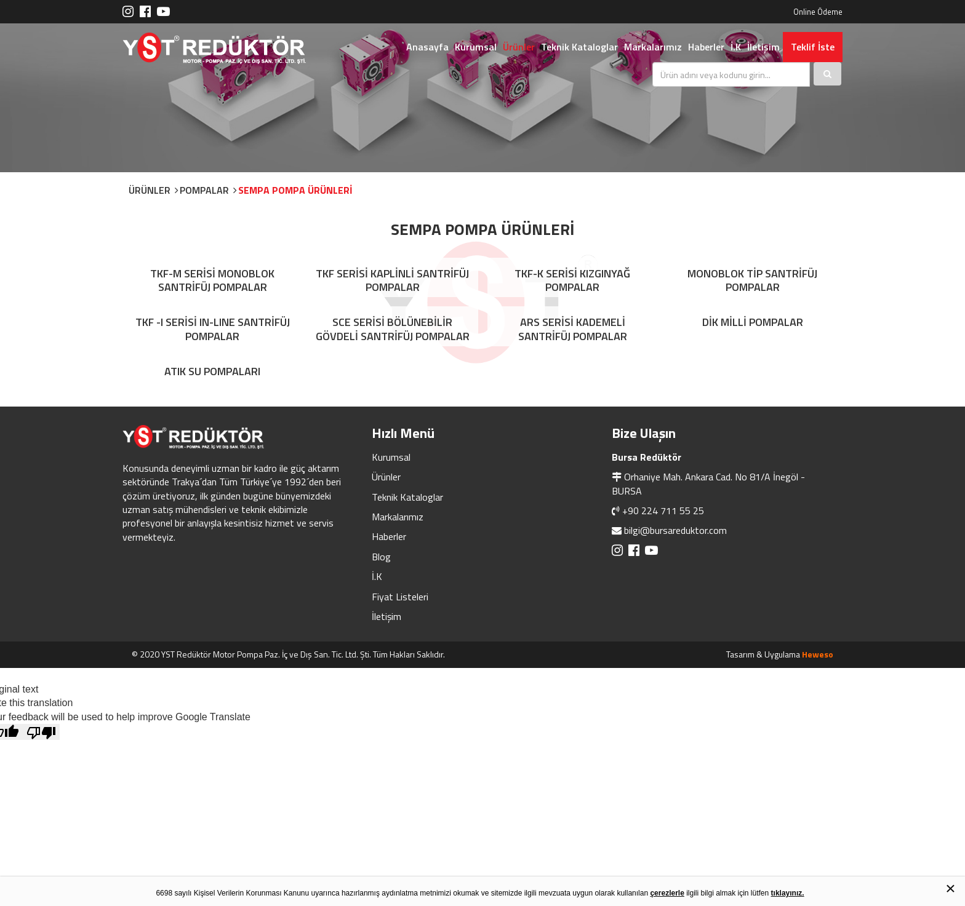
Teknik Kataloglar (579, 46)
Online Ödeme (818, 12)
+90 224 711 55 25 (663, 510)
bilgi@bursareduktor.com (675, 530)
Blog (381, 556)
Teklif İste (813, 46)
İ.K (736, 46)
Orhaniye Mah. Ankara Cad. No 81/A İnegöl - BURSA (708, 483)
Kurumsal (476, 46)
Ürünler (519, 46)
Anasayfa (427, 46)
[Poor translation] (41, 732)
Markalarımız (653, 46)
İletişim (763, 46)
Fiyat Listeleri (400, 596)
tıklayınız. (787, 893)
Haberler (706, 46)
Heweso (817, 654)
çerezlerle (667, 893)
